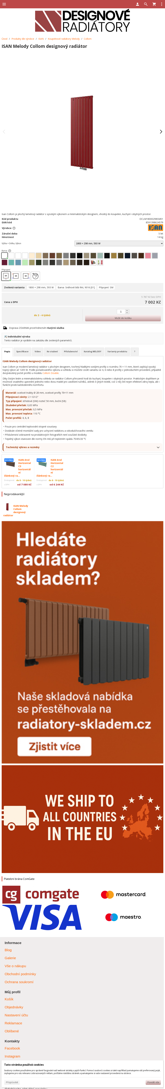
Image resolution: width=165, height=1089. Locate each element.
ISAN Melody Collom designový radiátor (15, 510)
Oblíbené (12, 1031)
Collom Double (50, 373)
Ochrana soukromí (19, 982)
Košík (9, 999)
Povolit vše (153, 1082)
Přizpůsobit (12, 1082)
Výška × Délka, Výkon (11, 243)
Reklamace (13, 1023)
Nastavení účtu (16, 1015)
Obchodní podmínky (20, 974)
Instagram (12, 1056)
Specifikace (22, 351)
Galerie (10, 958)
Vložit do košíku (123, 318)
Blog (8, 950)
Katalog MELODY (92, 351)
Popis (7, 351)
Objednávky (14, 1007)
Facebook (12, 1048)
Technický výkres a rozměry (23, 447)
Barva (6, 250)
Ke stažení (52, 351)
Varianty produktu (117, 351)
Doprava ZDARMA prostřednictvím (36, 327)
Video (38, 351)
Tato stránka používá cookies (24, 1065)
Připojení (6, 269)
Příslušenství (71, 351)
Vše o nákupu (15, 966)
